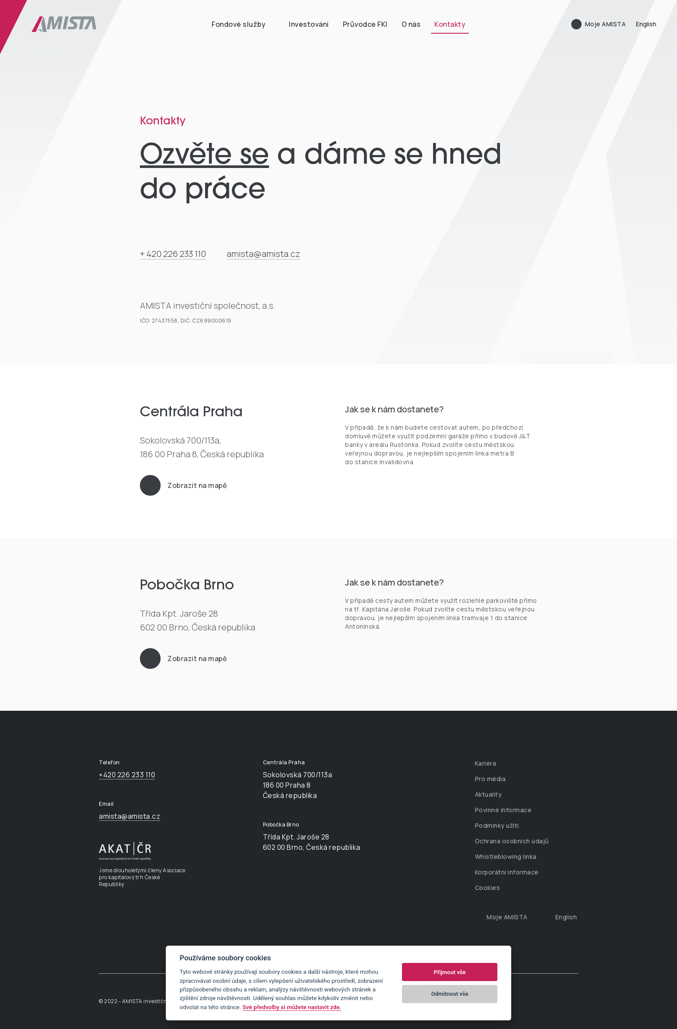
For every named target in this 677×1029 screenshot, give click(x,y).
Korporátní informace (507, 872)
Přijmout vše (450, 972)
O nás (411, 24)
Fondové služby (239, 24)
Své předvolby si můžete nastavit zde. (292, 1007)
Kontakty (449, 24)
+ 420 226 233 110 (173, 254)
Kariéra (486, 763)
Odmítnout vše (449, 994)
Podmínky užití (497, 825)
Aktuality (488, 794)
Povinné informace (503, 810)
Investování (309, 24)
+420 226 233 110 (127, 774)
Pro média (490, 779)
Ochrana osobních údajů (512, 841)
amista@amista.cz (263, 254)
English (646, 24)
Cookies (487, 887)
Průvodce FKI (365, 24)
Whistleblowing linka (506, 856)
